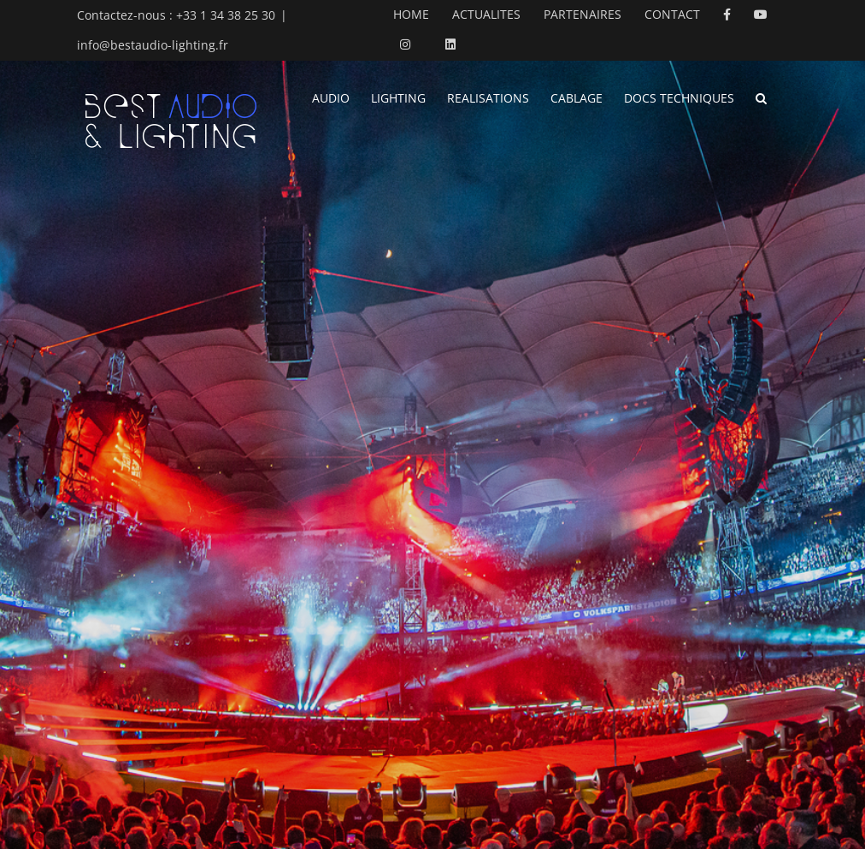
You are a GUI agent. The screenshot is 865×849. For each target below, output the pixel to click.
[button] (761, 97)
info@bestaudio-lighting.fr (152, 45)
